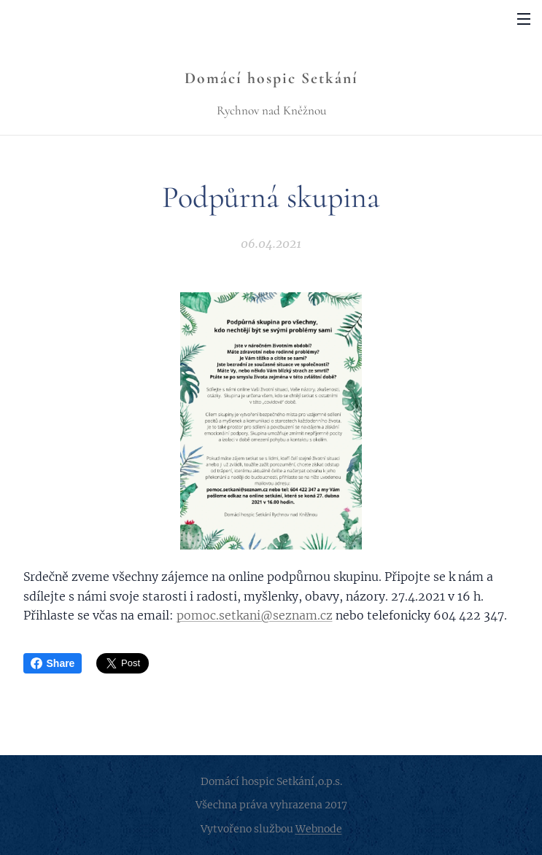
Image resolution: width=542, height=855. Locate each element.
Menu (523, 19)
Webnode (318, 828)
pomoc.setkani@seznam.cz (255, 615)
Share (53, 663)
